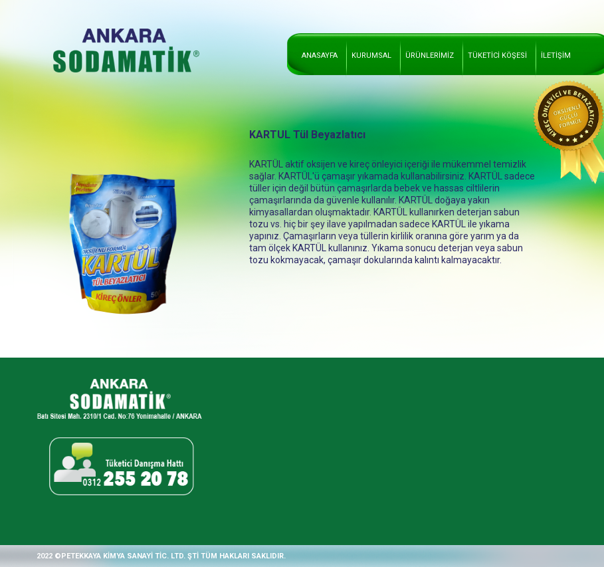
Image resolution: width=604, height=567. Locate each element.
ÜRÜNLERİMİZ (429, 55)
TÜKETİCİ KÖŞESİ (497, 55)
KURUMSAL (371, 55)
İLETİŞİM (556, 55)
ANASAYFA (320, 55)
